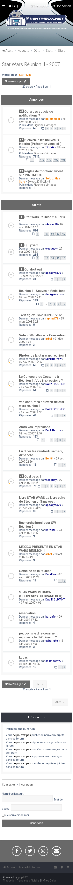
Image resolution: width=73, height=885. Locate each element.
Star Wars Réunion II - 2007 (31, 64)
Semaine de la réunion (35, 571)
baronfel (50, 530)
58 (52, 233)
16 (63, 258)
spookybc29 (53, 272)
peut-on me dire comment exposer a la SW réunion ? (38, 635)
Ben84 (49, 458)
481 (63, 159)
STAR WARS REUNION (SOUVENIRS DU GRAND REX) (40, 594)
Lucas (23, 657)
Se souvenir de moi (17, 815)
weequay (51, 248)
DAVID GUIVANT (55, 599)
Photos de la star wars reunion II (42, 355)
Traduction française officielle (21, 880)
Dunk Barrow (53, 358)
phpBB (22, 877)
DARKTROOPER (55, 384)
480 (56, 159)
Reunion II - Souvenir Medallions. (42, 291)
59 (58, 233)
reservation (27, 613)
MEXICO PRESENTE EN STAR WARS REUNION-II (40, 549)
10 (63, 303)
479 (49, 159)
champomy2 (53, 660)
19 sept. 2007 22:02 (31, 276)
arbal (48, 338)
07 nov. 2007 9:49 (31, 387)
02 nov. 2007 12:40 (30, 433)
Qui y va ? (31, 245)
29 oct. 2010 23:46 (39, 181)
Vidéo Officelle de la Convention (42, 335)
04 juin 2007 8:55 (29, 664)
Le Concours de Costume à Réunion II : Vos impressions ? (41, 378)
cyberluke (51, 640)
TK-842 (49, 147)
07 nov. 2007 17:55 (30, 362)
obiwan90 (51, 224)
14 (52, 258)
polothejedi (52, 118)
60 (63, 233)
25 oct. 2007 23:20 (30, 508)
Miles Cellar (50, 880)
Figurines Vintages (45, 125)
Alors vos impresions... (36, 427)
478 (42, 159)
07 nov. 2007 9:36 (31, 412)
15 (58, 258)
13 (46, 258)
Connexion (9, 784)
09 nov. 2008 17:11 (30, 297)
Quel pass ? (32, 476)
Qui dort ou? (33, 269)
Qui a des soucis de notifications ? (36, 113)
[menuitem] (13, 6)
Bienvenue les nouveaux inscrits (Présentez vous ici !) (40, 142)
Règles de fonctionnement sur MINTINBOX (41, 173)
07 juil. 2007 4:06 (31, 602)
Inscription (26, 784)
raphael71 (51, 318)
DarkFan (50, 574)
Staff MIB (25, 74)
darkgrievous (54, 294)
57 (46, 233)
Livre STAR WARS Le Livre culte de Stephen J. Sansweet (42, 499)
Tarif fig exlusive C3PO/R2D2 (40, 315)
